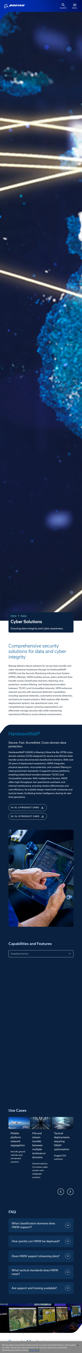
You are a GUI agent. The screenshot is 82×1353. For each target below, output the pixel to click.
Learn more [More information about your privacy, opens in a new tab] (34, 1350)
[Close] (78, 1345)
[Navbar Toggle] (74, 6)
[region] (41, 1347)
